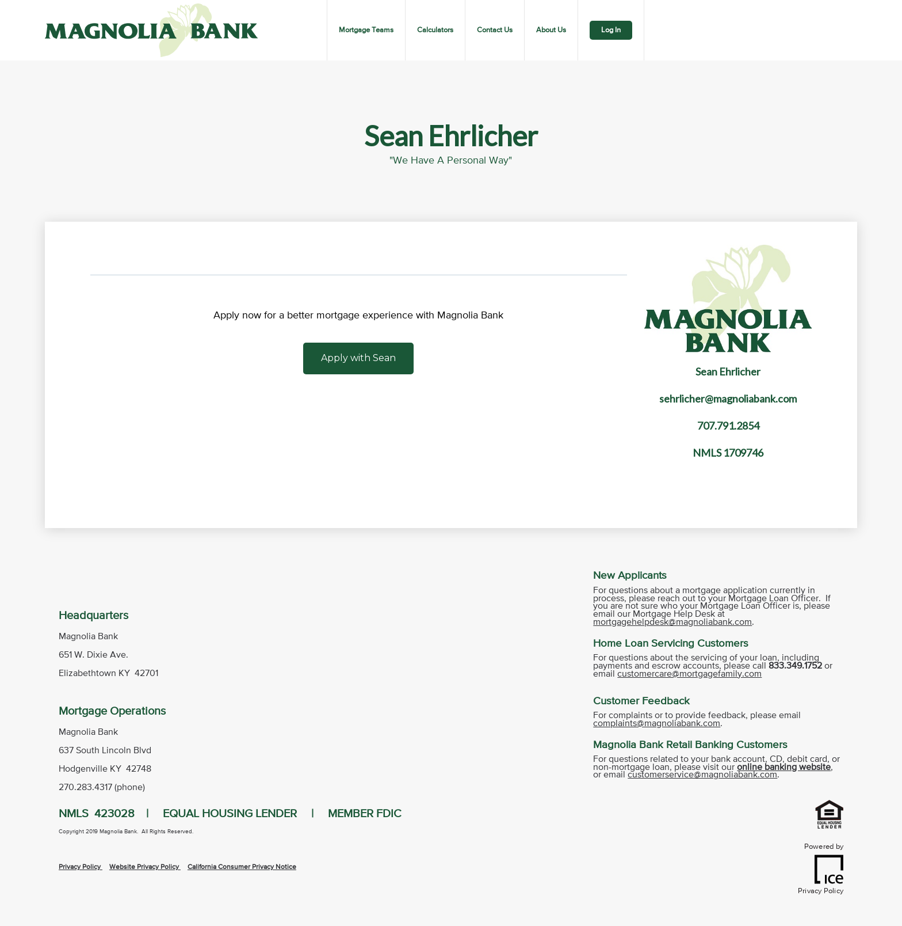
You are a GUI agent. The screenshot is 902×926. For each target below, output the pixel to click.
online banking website (784, 767)
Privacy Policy (80, 867)
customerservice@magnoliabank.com (702, 775)
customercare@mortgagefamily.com (689, 674)
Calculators (435, 30)
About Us (551, 30)
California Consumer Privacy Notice (242, 867)
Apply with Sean (358, 357)
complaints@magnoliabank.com (656, 723)
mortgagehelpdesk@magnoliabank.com (672, 622)
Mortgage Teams (366, 30)
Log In (611, 30)
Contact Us (495, 30)
